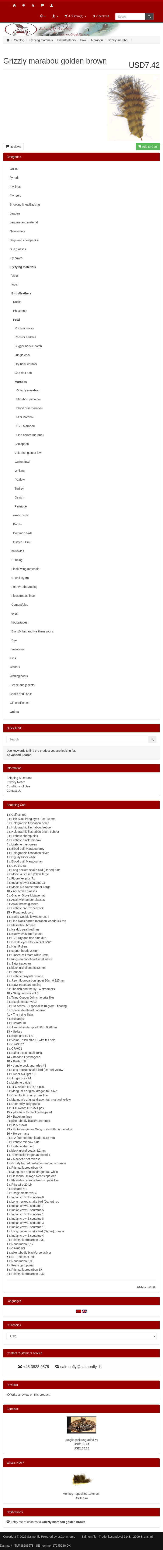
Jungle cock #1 (21, 1078)
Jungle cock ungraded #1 (29, 1065)
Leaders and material (24, 222)
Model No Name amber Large (31, 887)
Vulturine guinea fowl (26, 453)
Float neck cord (23, 912)
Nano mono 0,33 (22, 1261)
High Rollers (19, 946)
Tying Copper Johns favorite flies (32, 997)
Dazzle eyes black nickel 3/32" (31, 942)
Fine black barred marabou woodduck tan (38, 921)
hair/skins (17, 551)
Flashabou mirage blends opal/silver (35, 1180)
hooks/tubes (18, 622)
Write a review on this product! (30, 1394)
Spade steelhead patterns (28, 1010)
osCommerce (66, 1536)
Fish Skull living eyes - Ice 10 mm (33, 819)
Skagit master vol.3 (25, 993)
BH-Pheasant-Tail (23, 1257)
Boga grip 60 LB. (22, 1035)
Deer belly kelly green (25, 1103)
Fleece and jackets (22, 685)
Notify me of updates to (46, 1522)
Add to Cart (147, 146)
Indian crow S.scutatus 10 (28, 1227)
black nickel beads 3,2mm (28, 1150)
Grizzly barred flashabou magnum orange (38, 1163)
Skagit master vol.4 (24, 1193)
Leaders (15, 213)
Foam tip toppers (22, 1265)
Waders (15, 667)
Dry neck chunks (23, 364)
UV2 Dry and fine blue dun (28, 938)
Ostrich (17, 497)
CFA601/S (18, 1248)
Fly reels (15, 195)
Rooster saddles (23, 337)
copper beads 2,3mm (25, 950)
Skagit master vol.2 (24, 1001)
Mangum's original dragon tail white (34, 1172)
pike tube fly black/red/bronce (30, 1120)
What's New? (15, 1462)
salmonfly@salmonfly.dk (81, 1367)
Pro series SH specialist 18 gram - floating (39, 1006)
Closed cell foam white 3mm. (30, 955)
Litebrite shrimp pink (24, 836)
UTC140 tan (19, 865)
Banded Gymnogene (26, 1057)
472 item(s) (75, 16)
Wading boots (19, 676)
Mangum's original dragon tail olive (34, 1091)
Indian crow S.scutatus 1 (27, 1214)
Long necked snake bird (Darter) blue (35, 870)
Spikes (17, 1031)
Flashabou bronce (23, 925)
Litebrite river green (24, 844)
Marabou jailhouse (25, 399)
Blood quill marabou (26, 408)
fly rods (14, 177)
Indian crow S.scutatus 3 (27, 1223)
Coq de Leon (21, 373)
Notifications (15, 1512)
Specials (12, 1409)
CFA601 (16, 1048)
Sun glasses (18, 249)
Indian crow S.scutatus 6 (27, 1197)
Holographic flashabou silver (30, 853)
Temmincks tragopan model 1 (30, 1154)
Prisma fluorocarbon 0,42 (28, 1274)
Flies (13, 658)
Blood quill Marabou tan (27, 861)
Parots (16, 524)
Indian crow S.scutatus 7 (27, 1206)
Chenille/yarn (19, 578)
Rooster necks (22, 328)
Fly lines (15, 186)
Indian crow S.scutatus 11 (28, 882)
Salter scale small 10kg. (27, 1052)
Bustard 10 (18, 1023)
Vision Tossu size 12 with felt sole (33, 1040)
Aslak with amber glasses (28, 899)
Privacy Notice (16, 782)
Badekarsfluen (22, 1116)
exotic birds (19, 515)
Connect (16, 972)
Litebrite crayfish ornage (27, 976)
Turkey (17, 488)
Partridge (18, 506)
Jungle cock (20, 355)
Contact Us (14, 790)
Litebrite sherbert (22, 1146)
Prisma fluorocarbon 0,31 (28, 1240)
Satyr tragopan (21, 963)
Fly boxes (16, 258)
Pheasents (18, 311)
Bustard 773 (19, 1189)
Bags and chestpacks (24, 240)
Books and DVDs (21, 694)
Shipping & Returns (19, 778)
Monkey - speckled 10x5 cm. (81, 1493)
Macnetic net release (26, 1159)
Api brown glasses (25, 891)
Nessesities (17, 231)
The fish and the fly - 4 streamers (33, 989)
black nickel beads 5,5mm (28, 967)
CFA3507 (17, 1044)
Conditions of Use (18, 786)
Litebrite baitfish (21, 1082)
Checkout (101, 16)
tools (14, 284)
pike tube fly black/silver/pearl (32, 1112)
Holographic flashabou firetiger (31, 827)
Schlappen (19, 444)
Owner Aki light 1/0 (23, 1074)
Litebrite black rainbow (26, 840)
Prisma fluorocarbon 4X (26, 1167)
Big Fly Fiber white (23, 857)
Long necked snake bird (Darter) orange (37, 1231)
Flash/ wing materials (24, 569)
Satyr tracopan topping (26, 984)
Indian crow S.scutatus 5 (27, 1210)
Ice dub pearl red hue (25, 929)
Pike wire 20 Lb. (22, 1184)
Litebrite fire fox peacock (27, 908)
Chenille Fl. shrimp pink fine (29, 1095)
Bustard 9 (17, 1018)
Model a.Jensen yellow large (30, 874)
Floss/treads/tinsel (22, 595)
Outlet (14, 168)
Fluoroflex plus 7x (23, 878)
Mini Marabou (22, 417)
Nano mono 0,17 (22, 1244)
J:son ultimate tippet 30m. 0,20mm (34, 1027)
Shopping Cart (16, 805)
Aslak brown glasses (24, 904)
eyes (14, 613)
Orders (14, 711)
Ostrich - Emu (20, 542)
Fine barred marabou (27, 435)
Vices (14, 275)
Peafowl (17, 479)
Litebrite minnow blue (25, 1142)
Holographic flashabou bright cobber (35, 831)
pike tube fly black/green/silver (31, 1252)
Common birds (21, 533)
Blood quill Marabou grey (27, 848)
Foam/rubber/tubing (23, 586)
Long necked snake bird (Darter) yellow (37, 1069)
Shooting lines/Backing (25, 204)
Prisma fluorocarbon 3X (26, 1269)
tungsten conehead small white (31, 959)
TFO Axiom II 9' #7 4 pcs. (28, 1086)
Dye (13, 640)
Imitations (17, 649)
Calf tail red (19, 814)
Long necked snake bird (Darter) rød (35, 1201)
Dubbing (16, 560)
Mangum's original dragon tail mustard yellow (41, 1099)
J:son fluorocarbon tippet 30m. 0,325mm (38, 980)
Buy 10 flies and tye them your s (32, 631)
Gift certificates (20, 703)
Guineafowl (20, 461)
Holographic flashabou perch (30, 823)
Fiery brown (19, 1125)
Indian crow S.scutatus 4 (27, 1235)
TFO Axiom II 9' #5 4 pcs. (28, 1108)
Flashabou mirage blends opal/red (33, 1176)
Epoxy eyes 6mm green (27, 933)
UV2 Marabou (22, 426)
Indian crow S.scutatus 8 (27, 1218)
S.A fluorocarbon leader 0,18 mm (33, 1137)
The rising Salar (23, 1014)
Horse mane (21, 1133)
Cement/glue (19, 604)
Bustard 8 (19, 1061)
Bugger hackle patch (26, 346)
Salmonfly (33, 1536)
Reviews (13, 146)
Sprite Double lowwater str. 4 (30, 916)
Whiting (17, 470)
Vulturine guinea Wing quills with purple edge (42, 1129)
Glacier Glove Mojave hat (28, 895)
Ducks (15, 302)
